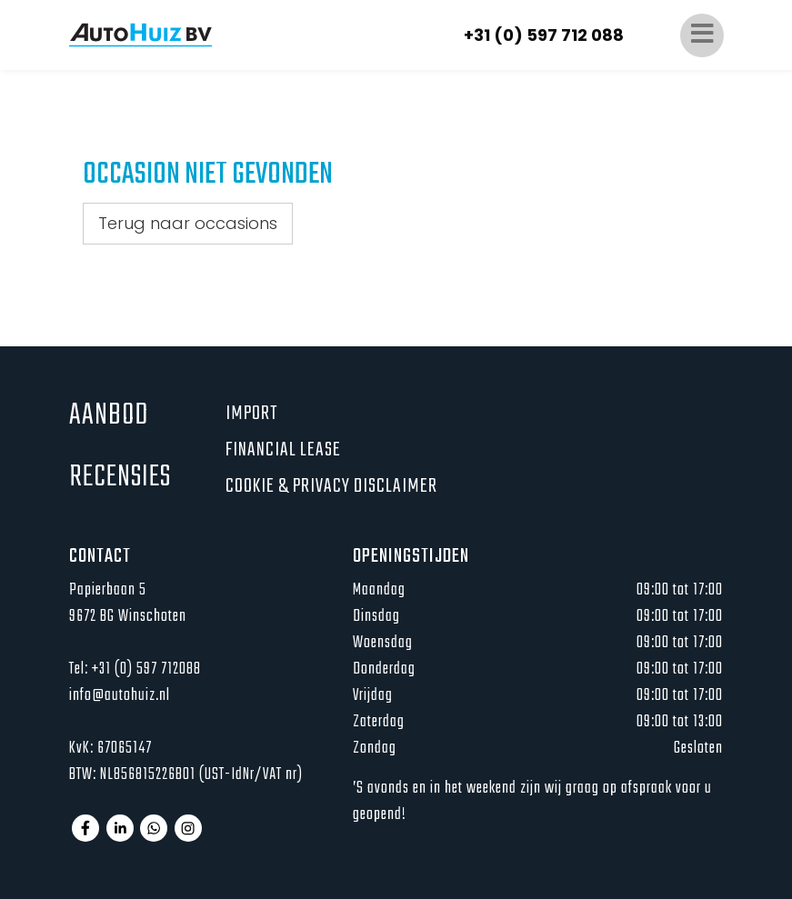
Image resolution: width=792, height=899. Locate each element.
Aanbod (108, 416)
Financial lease (283, 450)
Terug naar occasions (187, 223)
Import (251, 413)
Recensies (120, 478)
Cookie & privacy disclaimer (331, 486)
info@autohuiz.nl (119, 696)
